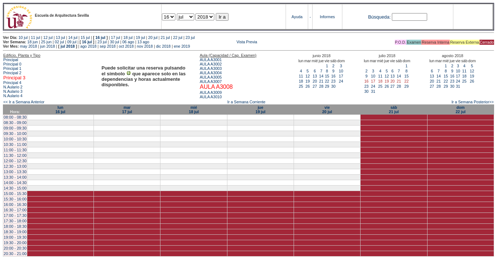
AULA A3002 (211, 64)
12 (307, 76)
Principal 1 (12, 68)
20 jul (152, 37)
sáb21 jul (394, 109)
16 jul (100, 37)
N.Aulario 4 (13, 96)
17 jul (115, 37)
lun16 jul (60, 109)
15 (327, 76)
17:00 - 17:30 (15, 215)
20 (315, 81)
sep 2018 (108, 46)
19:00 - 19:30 (15, 237)
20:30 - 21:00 (15, 253)
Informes (327, 17)
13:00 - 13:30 (15, 172)
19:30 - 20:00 (15, 243)
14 (321, 76)
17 (341, 76)
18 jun (32, 42)
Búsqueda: (379, 17)
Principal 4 (12, 82)
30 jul (114, 42)
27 (315, 86)
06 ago (128, 42)
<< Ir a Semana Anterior (23, 102)
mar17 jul (127, 109)
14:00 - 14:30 (15, 182)
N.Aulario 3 (13, 91)
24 (341, 81)
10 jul (23, 37)
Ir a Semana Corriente (246, 102)
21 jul (165, 37)
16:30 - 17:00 (15, 210)
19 (307, 81)
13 (315, 76)
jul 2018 (67, 46)
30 (333, 86)
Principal (10, 59)
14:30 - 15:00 (15, 188)
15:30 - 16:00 (15, 199)
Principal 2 (12, 73)
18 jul (127, 37)
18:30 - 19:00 (15, 232)
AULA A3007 (211, 81)
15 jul (85, 37)
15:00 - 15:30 (15, 193)
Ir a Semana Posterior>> (473, 102)
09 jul (71, 42)
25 (301, 86)
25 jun (46, 42)
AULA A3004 (211, 73)
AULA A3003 (211, 68)
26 (307, 86)
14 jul (72, 37)
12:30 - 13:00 (15, 166)
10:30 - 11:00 (15, 144)
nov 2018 (145, 46)
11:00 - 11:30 (15, 150)
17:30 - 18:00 (15, 221)
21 (321, 81)
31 (373, 91)
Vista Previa (203, 42)
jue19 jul (260, 109)
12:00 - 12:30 (15, 161)
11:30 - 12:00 (15, 155)
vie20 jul (327, 109)
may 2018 (28, 46)
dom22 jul (460, 109)
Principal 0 (12, 64)
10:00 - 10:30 (15, 139)
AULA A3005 (211, 77)
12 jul (47, 37)
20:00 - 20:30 (15, 248)
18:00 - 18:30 (15, 226)
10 (341, 71)
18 (301, 81)
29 (327, 86)
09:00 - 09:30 (15, 128)
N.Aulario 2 (13, 87)
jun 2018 (47, 46)
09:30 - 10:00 (15, 133)
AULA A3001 (211, 59)
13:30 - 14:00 (15, 177)
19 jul (140, 37)
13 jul (60, 37)
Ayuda (296, 17)
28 (321, 86)
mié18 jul (194, 109)
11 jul (35, 37)
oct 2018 (126, 46)
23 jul (190, 37)
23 (333, 81)
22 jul (177, 37)
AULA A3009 (211, 92)
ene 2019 (182, 46)
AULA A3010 (211, 97)
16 (333, 76)
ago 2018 (88, 46)
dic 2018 (163, 46)
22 (327, 81)
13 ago (143, 42)
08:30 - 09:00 (15, 122)
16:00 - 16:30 (15, 204)
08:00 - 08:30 (15, 117)
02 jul (59, 42)
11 (301, 76)
